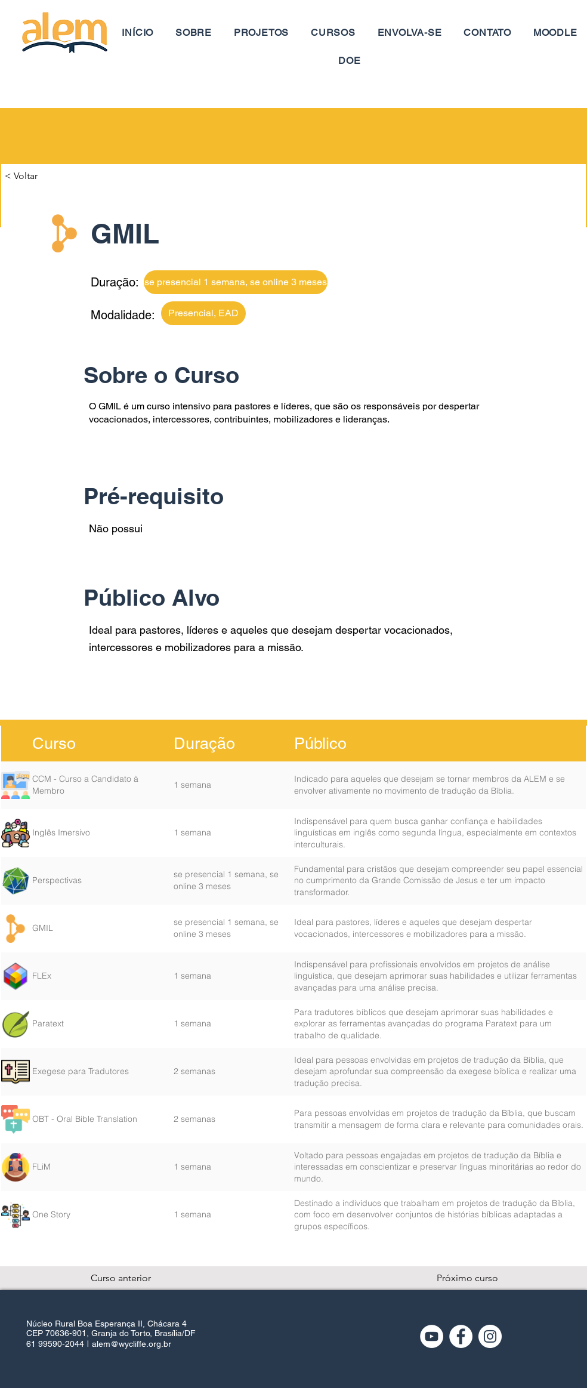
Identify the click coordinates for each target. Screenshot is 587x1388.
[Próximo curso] (467, 1278)
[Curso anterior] (130, 1278)
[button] (44, 176)
